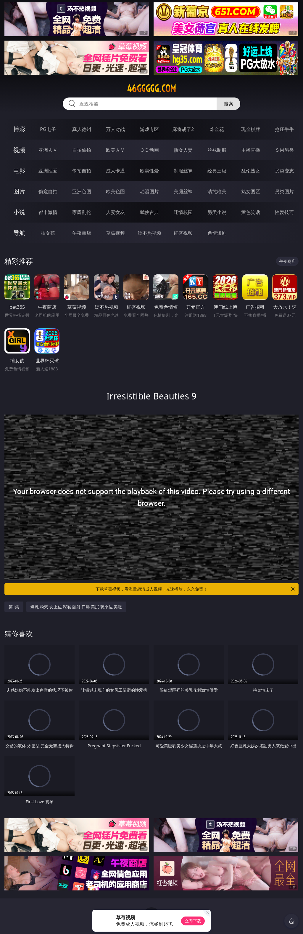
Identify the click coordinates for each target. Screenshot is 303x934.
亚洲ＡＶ (47, 150)
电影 (19, 171)
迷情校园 (183, 212)
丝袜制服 (216, 150)
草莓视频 (115, 233)
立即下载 (193, 921)
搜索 (228, 103)
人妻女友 (115, 212)
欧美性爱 (149, 170)
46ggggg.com (151, 89)
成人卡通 (115, 170)
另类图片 (284, 191)
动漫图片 (149, 191)
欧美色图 (115, 191)
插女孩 (48, 233)
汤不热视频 (149, 233)
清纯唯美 (216, 191)
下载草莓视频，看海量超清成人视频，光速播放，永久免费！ (196, 589)
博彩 (19, 129)
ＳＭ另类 (284, 150)
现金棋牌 (250, 129)
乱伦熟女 (250, 170)
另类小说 (216, 212)
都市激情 (47, 212)
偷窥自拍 (47, 191)
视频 (19, 150)
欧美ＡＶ (115, 150)
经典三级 (216, 170)
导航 (19, 233)
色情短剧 (216, 233)
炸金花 (217, 129)
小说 (19, 212)
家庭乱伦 (81, 212)
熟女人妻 (183, 150)
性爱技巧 (284, 212)
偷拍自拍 (81, 170)
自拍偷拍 (81, 150)
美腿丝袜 (183, 191)
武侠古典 (149, 212)
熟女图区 (250, 191)
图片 (19, 191)
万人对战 (115, 129)
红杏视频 (183, 233)
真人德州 (81, 129)
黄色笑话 (250, 212)
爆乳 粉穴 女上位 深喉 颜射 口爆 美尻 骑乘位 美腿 (76, 607)
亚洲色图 (81, 191)
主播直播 (250, 150)
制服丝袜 (183, 170)
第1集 (14, 607)
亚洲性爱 (47, 170)
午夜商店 (81, 233)
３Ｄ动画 (149, 150)
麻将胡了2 (183, 129)
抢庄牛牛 (284, 129)
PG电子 (48, 129)
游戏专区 (149, 129)
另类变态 (284, 170)
